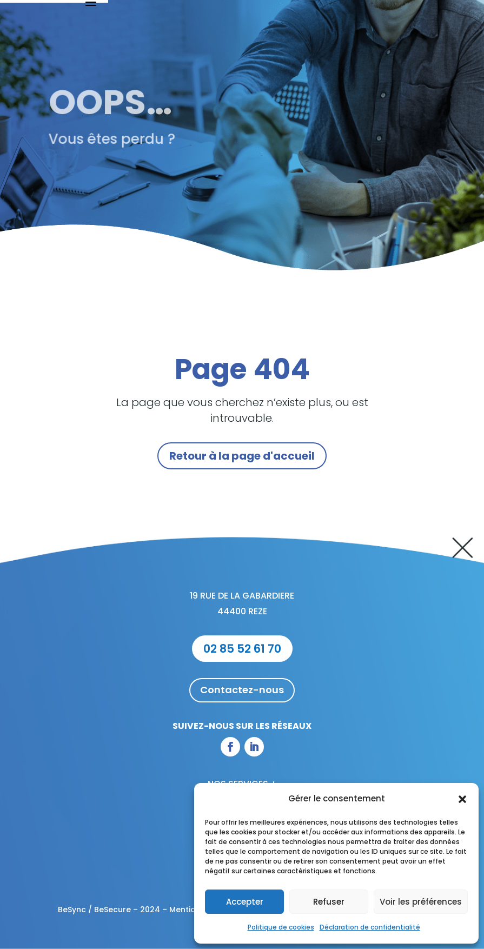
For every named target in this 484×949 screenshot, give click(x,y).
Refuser (328, 901)
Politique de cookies (281, 927)
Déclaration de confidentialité (370, 927)
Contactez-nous (242, 689)
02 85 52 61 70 (242, 648)
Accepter (244, 901)
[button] (462, 799)
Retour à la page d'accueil (242, 455)
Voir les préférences (421, 901)
